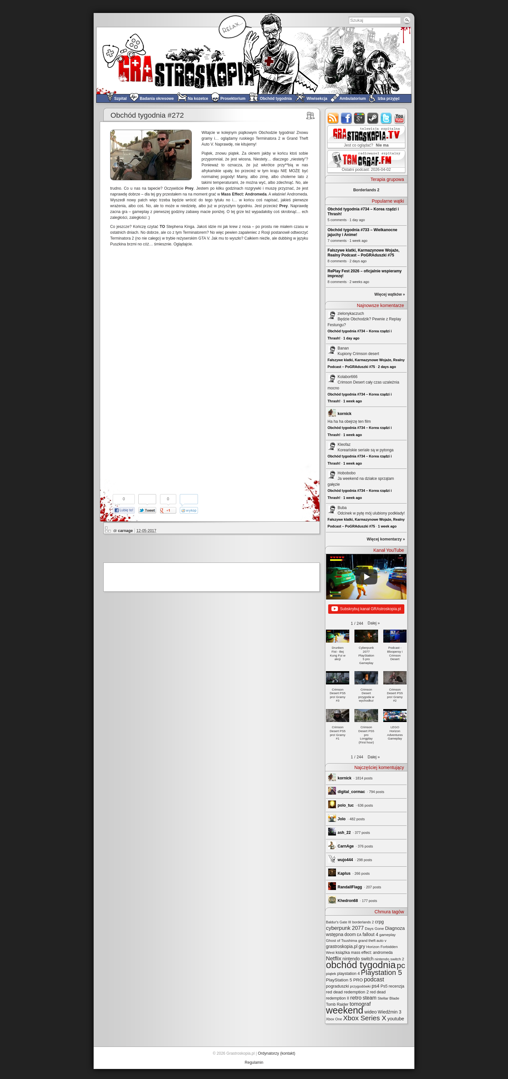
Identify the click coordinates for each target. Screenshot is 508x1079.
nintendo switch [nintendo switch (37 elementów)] (358, 958)
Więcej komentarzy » (386, 539)
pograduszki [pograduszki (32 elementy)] (337, 986)
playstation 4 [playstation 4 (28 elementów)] (348, 973)
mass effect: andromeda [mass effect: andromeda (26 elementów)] (372, 952)
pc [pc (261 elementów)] (401, 965)
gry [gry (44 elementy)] (362, 946)
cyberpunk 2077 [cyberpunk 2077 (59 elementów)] (345, 928)
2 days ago (387, 367)
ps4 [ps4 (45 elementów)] (375, 986)
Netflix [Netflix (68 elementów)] (333, 958)
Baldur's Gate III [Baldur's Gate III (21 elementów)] (338, 922)
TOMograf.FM (365, 161)
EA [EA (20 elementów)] (359, 935)
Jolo (342, 819)
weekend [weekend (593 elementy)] (344, 1010)
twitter (386, 118)
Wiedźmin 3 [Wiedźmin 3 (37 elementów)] (389, 1011)
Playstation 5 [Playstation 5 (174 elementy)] (381, 972)
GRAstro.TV (366, 137)
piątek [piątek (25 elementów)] (331, 973)
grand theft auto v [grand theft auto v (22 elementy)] (372, 941)
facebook (346, 118)
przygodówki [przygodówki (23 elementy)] (360, 986)
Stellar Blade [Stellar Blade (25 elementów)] (388, 998)
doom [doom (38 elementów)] (350, 934)
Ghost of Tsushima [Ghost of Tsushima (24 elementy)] (341, 940)
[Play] (366, 577)
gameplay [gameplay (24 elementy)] (387, 934)
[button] (373, 623)
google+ (360, 118)
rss (333, 118)
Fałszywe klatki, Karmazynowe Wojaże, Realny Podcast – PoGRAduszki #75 (363, 252)
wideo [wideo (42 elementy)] (370, 1011)
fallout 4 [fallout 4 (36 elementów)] (370, 934)
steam (373, 118)
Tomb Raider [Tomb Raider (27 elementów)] (337, 1004)
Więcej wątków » (389, 294)
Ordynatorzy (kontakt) (276, 1053)
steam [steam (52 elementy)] (369, 998)
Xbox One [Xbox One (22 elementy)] (334, 1019)
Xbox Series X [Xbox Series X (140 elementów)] (364, 1018)
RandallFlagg (350, 887)
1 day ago (351, 338)
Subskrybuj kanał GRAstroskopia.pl (366, 609)
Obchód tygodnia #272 (147, 115)
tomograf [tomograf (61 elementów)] (360, 1004)
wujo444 (345, 860)
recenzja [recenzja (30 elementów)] (396, 986)
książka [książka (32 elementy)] (343, 952)
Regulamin (254, 1062)
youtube (400, 118)
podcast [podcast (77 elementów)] (374, 979)
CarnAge (346, 846)
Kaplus (344, 873)
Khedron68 (348, 900)
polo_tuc (346, 805)
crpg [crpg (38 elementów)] (379, 921)
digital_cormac (351, 791)
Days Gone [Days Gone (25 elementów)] (374, 928)
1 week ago (352, 401)
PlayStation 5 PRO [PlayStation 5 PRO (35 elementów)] (344, 980)
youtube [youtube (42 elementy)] (395, 1018)
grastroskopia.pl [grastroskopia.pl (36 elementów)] (341, 946)
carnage (125, 530)
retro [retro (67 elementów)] (356, 998)
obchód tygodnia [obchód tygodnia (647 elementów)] (361, 964)
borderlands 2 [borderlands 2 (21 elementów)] (363, 922)
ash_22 (344, 832)
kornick (345, 413)
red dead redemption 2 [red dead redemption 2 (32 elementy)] (347, 992)
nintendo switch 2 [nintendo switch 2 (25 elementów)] (389, 959)
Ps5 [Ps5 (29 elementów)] (383, 986)
